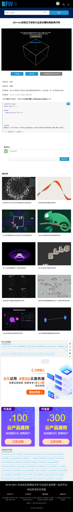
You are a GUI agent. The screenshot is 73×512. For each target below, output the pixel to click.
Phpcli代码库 (46, 454)
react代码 (39, 354)
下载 (32, 74)
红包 (24, 354)
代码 (16, 4)
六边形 (22, 95)
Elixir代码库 (6, 479)
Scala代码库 (52, 471)
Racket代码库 (48, 479)
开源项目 (40, 500)
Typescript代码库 (52, 462)
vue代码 (31, 354)
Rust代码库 (60, 458)
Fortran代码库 (28, 475)
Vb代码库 (25, 462)
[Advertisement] (36, 138)
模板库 (46, 500)
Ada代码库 (59, 475)
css (13, 95)
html (11, 82)
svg (67, 350)
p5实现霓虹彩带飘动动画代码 (47, 202)
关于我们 (33, 508)
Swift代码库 (17, 475)
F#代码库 (41, 462)
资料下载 (12, 500)
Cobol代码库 (16, 479)
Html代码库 (6, 454)
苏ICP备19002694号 (39, 503)
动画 (11, 86)
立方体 (17, 95)
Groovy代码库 (51, 466)
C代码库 (25, 458)
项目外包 (66, 498)
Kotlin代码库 (31, 466)
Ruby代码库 (6, 462)
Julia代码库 (20, 466)
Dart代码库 (16, 462)
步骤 (26, 95)
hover (4, 354)
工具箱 (33, 498)
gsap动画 (49, 346)
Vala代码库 (6, 471)
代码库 (51, 498)
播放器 (61, 346)
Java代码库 (27, 454)
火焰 (3, 346)
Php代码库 (36, 454)
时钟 (33, 346)
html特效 (46, 498)
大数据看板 (21, 346)
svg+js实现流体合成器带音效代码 (13, 333)
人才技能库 (58, 498)
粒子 (55, 346)
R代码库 (51, 458)
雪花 (28, 346)
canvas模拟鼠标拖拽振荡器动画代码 (49, 333)
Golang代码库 (58, 454)
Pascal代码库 (6, 475)
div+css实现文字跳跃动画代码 (47, 268)
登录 (13, 346)
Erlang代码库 (62, 471)
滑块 (14, 354)
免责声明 (40, 508)
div (11, 95)
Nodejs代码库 (15, 458)
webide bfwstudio (25, 498)
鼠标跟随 (40, 346)
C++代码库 (33, 458)
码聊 (24, 500)
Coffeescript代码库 (8, 466)
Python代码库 (16, 454)
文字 (9, 354)
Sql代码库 (42, 458)
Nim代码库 (37, 479)
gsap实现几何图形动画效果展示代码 (13, 300)
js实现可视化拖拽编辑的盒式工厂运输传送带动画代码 (54, 300)
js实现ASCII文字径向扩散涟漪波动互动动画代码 (17, 202)
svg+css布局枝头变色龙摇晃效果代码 (49, 235)
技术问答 (12, 498)
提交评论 (64, 159)
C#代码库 (5, 458)
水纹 (8, 346)
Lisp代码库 (58, 479)
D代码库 (33, 462)
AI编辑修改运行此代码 (51, 74)
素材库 (51, 500)
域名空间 (29, 500)
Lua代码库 (61, 466)
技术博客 (5, 498)
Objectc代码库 (41, 471)
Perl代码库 (40, 466)
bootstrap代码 (49, 354)
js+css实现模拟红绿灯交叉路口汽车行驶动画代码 (17, 235)
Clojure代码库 (49, 475)
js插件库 (39, 498)
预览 (17, 74)
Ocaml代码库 (16, 471)
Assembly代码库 (28, 471)
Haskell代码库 (27, 479)
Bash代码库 (39, 475)
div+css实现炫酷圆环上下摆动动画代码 (14, 268)
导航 (19, 354)
